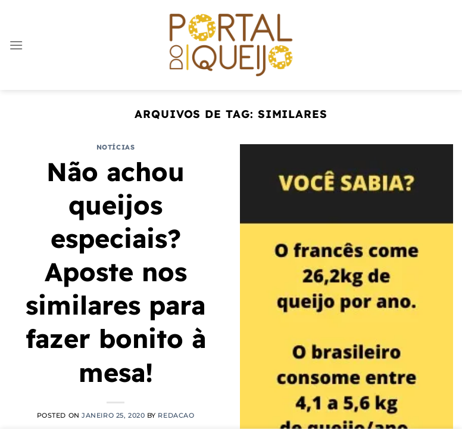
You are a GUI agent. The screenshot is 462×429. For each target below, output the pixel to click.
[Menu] (16, 45)
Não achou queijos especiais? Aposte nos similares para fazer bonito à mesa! (116, 272)
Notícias (115, 147)
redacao (176, 415)
